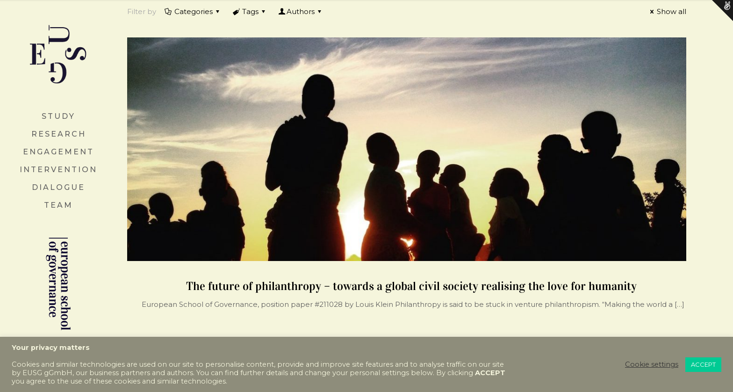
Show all (666, 11)
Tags (249, 11)
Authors (300, 11)
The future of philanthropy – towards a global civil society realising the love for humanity (411, 286)
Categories (193, 11)
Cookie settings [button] (651, 364)
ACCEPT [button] (703, 364)
